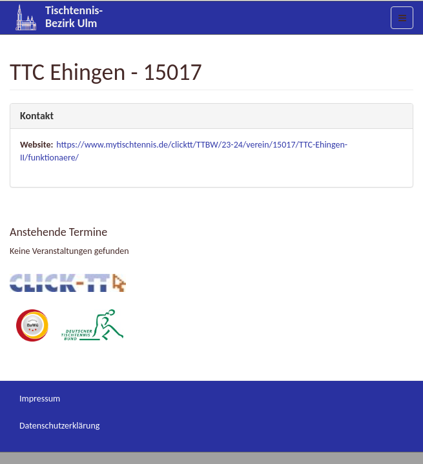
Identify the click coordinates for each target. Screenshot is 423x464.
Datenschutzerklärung (59, 425)
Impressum (39, 398)
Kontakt (37, 116)
